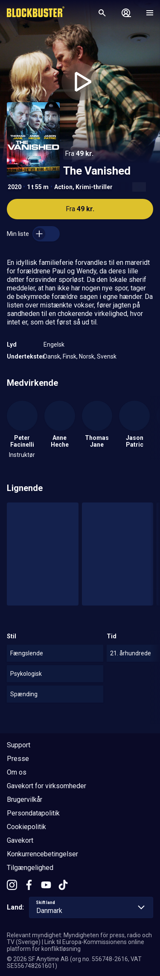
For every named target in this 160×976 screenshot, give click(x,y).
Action (63, 187)
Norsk (86, 356)
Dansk (52, 356)
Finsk (69, 356)
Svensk (106, 356)
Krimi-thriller (94, 187)
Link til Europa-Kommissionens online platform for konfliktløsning (75, 945)
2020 (14, 187)
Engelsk (54, 344)
